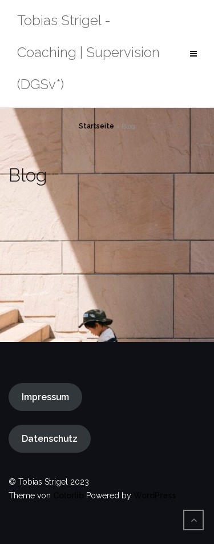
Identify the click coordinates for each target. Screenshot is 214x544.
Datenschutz (50, 438)
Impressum (45, 397)
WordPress (155, 495)
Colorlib (68, 495)
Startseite (96, 126)
